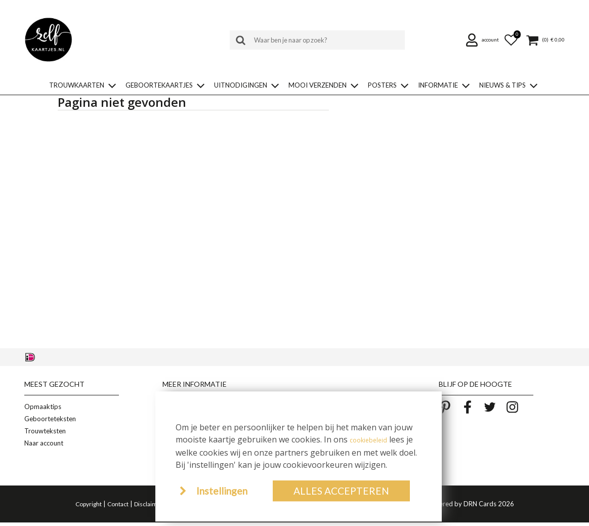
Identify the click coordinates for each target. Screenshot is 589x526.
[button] (484, 40)
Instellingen (221, 491)
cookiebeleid (368, 440)
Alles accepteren (341, 491)
